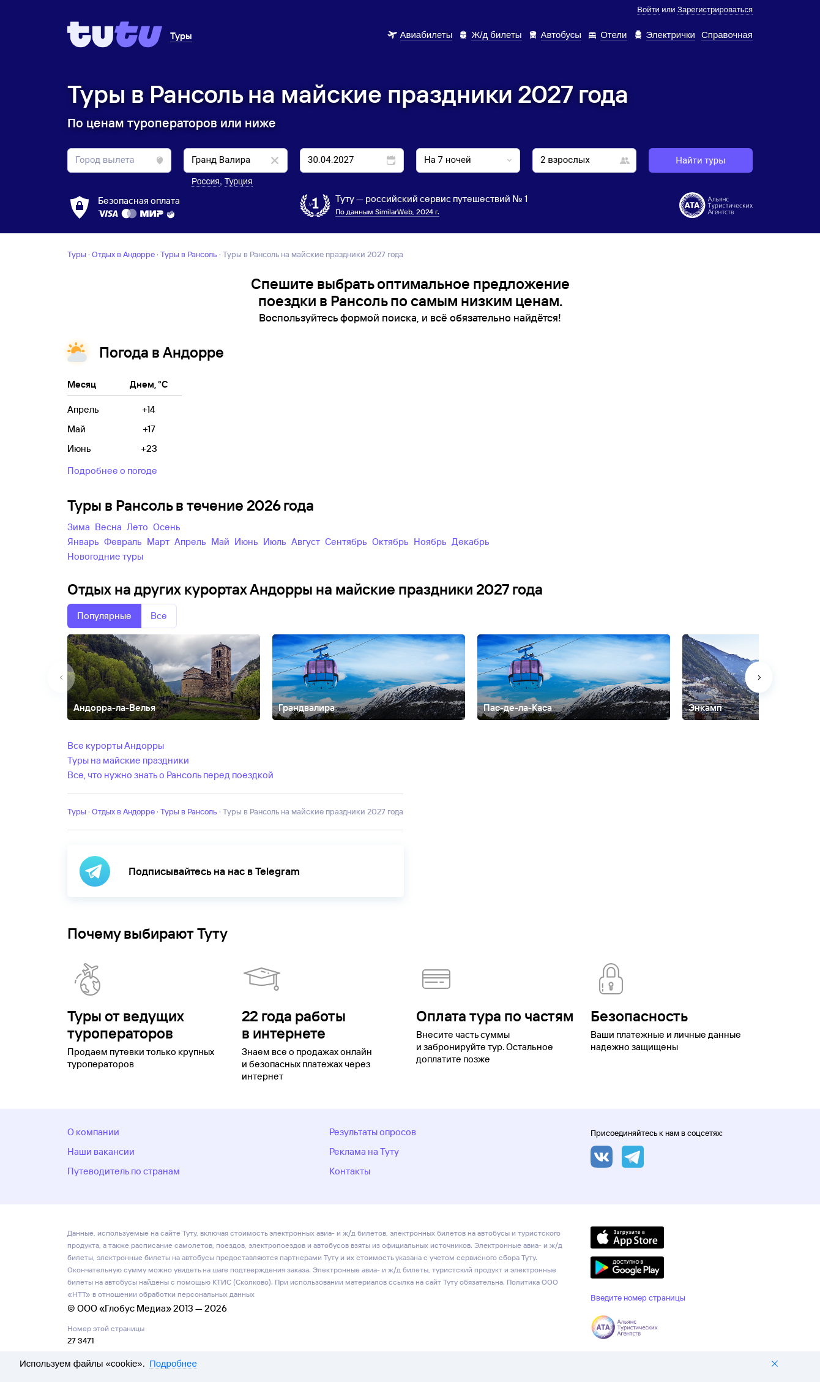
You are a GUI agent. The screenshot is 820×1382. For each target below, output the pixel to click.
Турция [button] (239, 181)
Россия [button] (206, 181)
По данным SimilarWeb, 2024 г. (387, 211)
